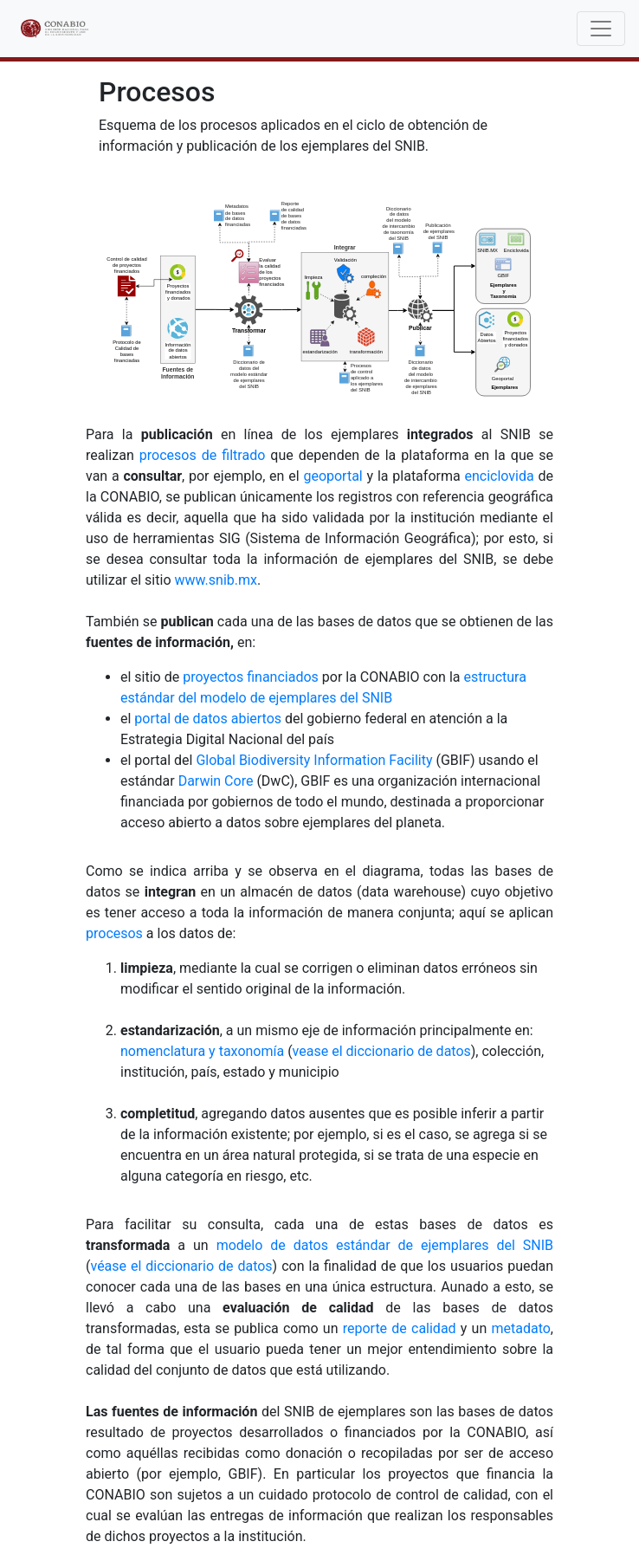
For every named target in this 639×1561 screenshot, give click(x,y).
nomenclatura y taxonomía (202, 1051)
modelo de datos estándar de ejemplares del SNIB (384, 1245)
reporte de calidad (399, 1328)
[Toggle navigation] (601, 28)
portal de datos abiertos (207, 718)
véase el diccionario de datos (181, 1266)
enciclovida (498, 476)
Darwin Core (216, 781)
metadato (520, 1328)
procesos (114, 933)
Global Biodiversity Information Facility (314, 760)
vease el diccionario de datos (382, 1051)
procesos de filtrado (202, 455)
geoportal (332, 476)
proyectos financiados (251, 677)
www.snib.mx (215, 580)
